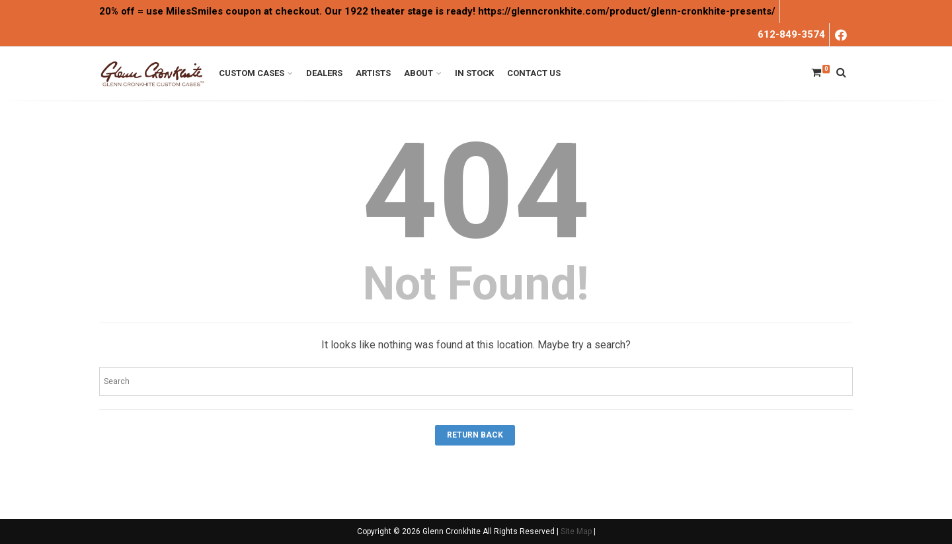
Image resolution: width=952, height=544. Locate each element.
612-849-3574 (791, 34)
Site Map (576, 531)
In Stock (474, 73)
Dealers (324, 73)
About (418, 73)
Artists (373, 73)
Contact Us (534, 73)
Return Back (475, 435)
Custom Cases (251, 73)
